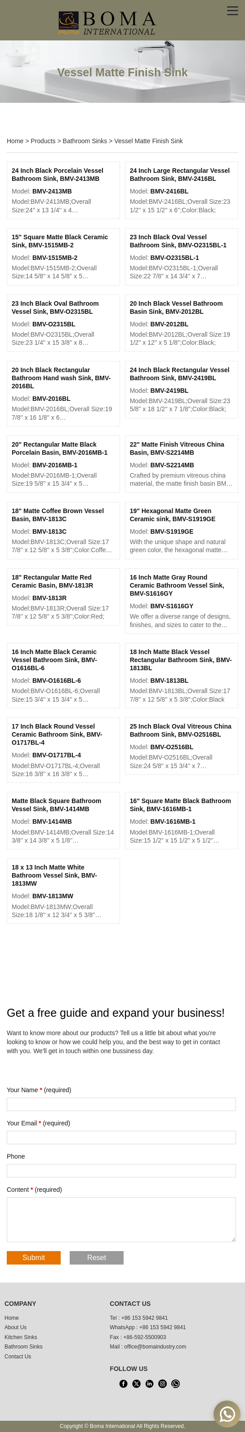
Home (15, 141)
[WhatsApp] (175, 1384)
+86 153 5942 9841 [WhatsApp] (162, 1327)
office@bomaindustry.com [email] (155, 1347)
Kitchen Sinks (20, 1337)
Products (43, 141)
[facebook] (123, 1384)
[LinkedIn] (149, 1384)
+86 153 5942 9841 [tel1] (144, 1318)
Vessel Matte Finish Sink (148, 141)
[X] (136, 1384)
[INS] (162, 1384)
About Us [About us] (15, 1327)
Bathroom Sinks (85, 141)
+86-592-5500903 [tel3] (144, 1337)
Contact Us (17, 1356)
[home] (108, 22)
